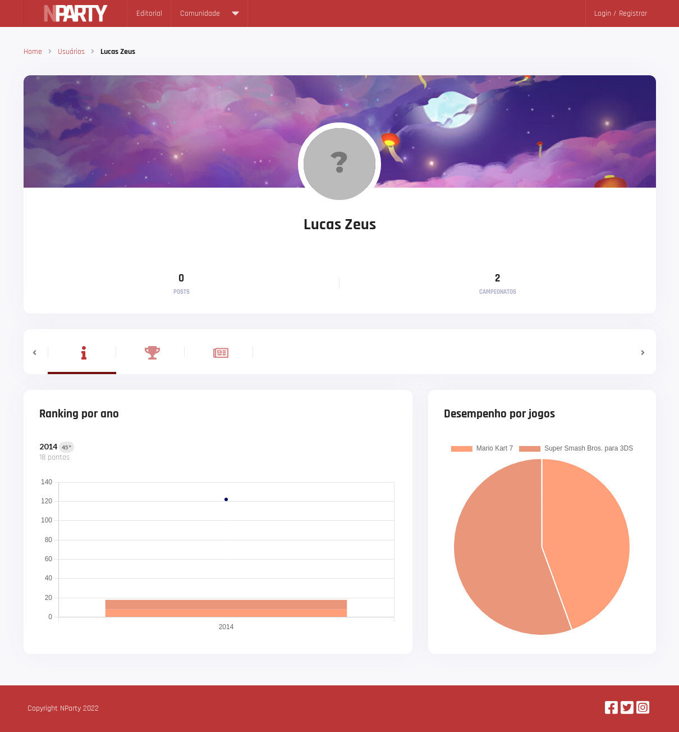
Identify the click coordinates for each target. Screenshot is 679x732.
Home (33, 52)
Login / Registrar (620, 13)
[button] (36, 351)
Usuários (71, 52)
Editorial (149, 13)
